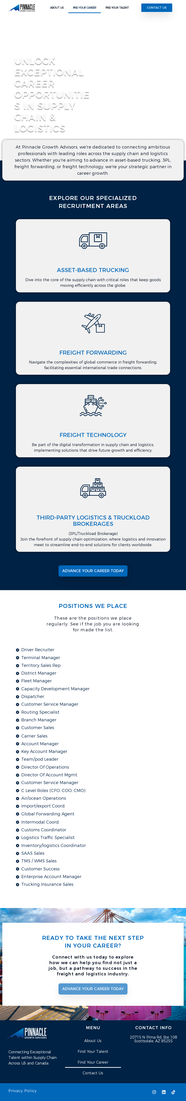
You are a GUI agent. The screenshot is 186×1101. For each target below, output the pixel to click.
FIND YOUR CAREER (84, 7)
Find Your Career (93, 1062)
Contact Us (93, 1073)
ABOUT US (56, 7)
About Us (93, 1041)
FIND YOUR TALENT (117, 7)
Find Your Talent (93, 1051)
